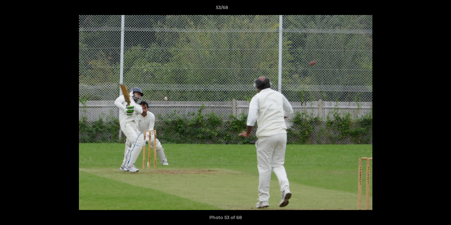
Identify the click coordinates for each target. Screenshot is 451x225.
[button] (424, 9)
